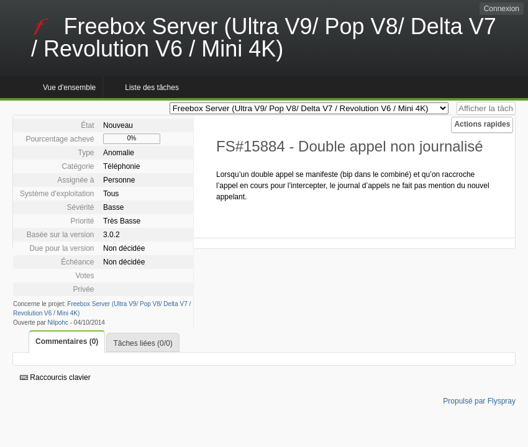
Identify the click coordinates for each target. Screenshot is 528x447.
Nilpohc (58, 322)
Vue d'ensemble (69, 87)
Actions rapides (482, 124)
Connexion (501, 8)
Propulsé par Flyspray (479, 401)
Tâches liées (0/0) (142, 343)
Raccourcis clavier (55, 377)
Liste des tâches (152, 87)
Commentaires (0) (66, 341)
